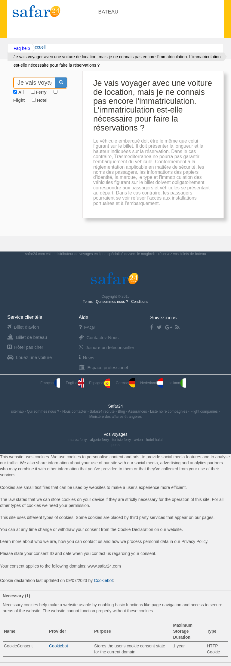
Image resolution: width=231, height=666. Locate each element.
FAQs (87, 327)
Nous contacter (75, 411)
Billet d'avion (23, 327)
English (75, 383)
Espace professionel (103, 367)
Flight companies (204, 411)
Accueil (38, 47)
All (21, 92)
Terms (88, 302)
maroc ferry (78, 440)
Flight (19, 100)
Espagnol (99, 383)
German (125, 383)
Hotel (42, 100)
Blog (122, 411)
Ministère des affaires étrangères (115, 416)
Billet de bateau (27, 337)
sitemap (18, 411)
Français (50, 383)
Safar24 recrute (103, 411)
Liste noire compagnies (169, 411)
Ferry (41, 92)
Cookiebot (103, 580)
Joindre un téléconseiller (106, 347)
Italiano (177, 383)
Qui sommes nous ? (112, 302)
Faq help (22, 48)
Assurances (138, 411)
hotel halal (154, 440)
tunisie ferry (121, 440)
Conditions (139, 302)
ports (116, 445)
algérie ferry (99, 440)
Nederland (151, 383)
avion (138, 440)
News (86, 357)
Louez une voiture (29, 357)
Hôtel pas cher (25, 347)
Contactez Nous (99, 337)
